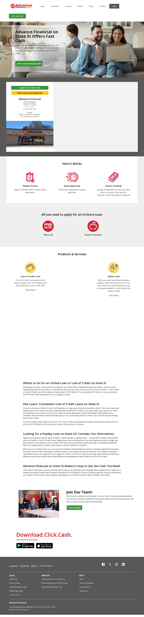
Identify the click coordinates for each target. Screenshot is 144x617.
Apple (45, 546)
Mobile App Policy (16, 591)
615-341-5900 (50, 607)
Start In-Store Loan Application (29, 93)
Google (25, 546)
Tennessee (24, 566)
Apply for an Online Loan (29, 64)
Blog (91, 6)
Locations (55, 6)
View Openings (74, 508)
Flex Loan (73, 408)
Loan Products (85, 587)
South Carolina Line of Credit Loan (54, 583)
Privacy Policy (14, 583)
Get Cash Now (17, 16)
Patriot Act (13, 579)
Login (114, 6)
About (80, 6)
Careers (68, 6)
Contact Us (83, 591)
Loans (42, 6)
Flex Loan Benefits (86, 583)
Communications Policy (18, 587)
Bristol (34, 566)
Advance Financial (21, 6)
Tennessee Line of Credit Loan (53, 579)
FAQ (81, 579)
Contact (102, 6)
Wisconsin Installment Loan (52, 587)
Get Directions (30, 106)
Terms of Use (14, 595)
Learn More (30, 290)
